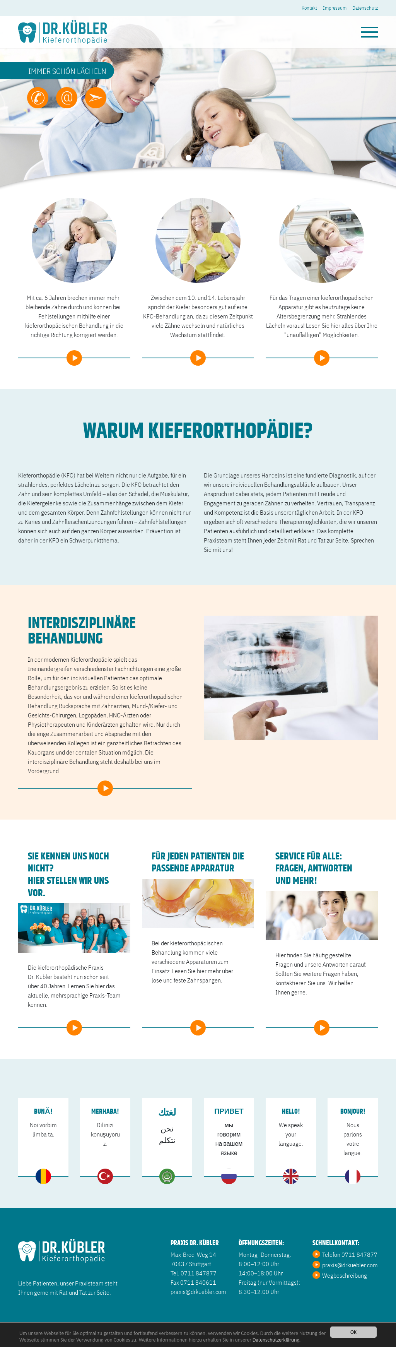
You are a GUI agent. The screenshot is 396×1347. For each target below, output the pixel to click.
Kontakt (309, 7)
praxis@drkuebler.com (350, 1264)
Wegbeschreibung (344, 1275)
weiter (74, 353)
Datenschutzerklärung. (276, 1340)
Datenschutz (365, 7)
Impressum (334, 7)
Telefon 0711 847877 (349, 1254)
